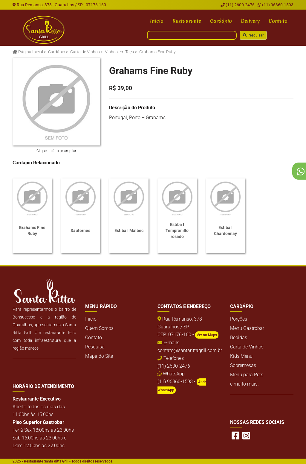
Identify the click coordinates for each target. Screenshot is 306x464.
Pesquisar (253, 35)
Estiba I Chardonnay (225, 230)
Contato (278, 20)
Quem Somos (99, 328)
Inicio (156, 20)
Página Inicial (28, 51)
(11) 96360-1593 (275, 4)
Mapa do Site (99, 356)
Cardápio (221, 20)
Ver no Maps (207, 335)
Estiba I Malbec (128, 230)
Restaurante (186, 20)
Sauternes (80, 230)
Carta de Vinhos (85, 51)
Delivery (250, 20)
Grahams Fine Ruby (32, 230)
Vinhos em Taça (119, 51)
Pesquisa (95, 347)
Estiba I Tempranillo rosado (177, 230)
